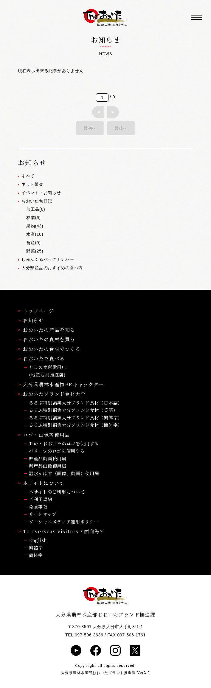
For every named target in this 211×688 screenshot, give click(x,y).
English (38, 540)
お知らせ (31, 320)
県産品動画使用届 (47, 458)
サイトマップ (42, 514)
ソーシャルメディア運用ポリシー (64, 521)
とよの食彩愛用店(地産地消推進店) (47, 371)
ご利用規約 (40, 499)
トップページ (36, 310)
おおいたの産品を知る (46, 329)
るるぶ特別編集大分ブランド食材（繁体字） (75, 417)
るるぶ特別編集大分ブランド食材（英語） (73, 410)
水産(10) (34, 234)
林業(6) (33, 217)
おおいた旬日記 (36, 201)
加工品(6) (35, 209)
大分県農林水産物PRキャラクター (61, 384)
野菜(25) (34, 251)
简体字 (36, 555)
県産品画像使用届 (47, 466)
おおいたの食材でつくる (49, 348)
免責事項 (38, 506)
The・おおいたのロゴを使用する (64, 443)
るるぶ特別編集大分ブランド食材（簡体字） (75, 425)
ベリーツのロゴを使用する (57, 451)
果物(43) (34, 226)
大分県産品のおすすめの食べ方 (52, 267)
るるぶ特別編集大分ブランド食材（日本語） (75, 402)
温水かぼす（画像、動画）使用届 (64, 473)
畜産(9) (33, 242)
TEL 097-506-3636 (84, 635)
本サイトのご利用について (57, 492)
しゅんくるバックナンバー (47, 259)
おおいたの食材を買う (46, 339)
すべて (28, 175)
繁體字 (36, 547)
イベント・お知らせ (41, 192)
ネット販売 (32, 184)
